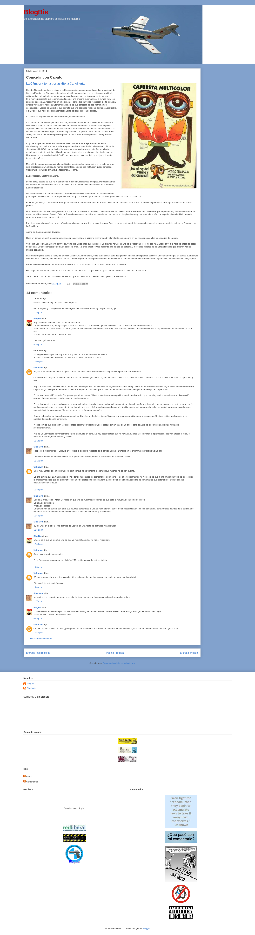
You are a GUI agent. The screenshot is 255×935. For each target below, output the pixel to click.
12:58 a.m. (38, 544)
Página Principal (115, 652)
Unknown (38, 367)
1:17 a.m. (38, 601)
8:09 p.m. (38, 618)
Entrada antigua (189, 652)
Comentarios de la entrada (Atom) (119, 663)
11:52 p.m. (38, 530)
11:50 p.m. (38, 515)
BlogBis (36, 12)
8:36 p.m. (38, 344)
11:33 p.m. (38, 489)
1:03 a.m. (38, 567)
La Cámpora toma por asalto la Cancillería (55, 83)
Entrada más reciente (38, 652)
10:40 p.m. (38, 632)
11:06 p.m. (38, 361)
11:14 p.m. (38, 441)
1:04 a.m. (38, 587)
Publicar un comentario (41, 638)
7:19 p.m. (38, 312)
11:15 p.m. (38, 461)
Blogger (146, 928)
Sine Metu (38, 447)
